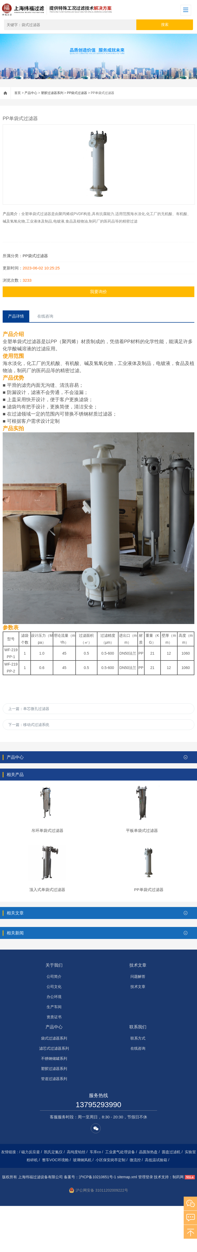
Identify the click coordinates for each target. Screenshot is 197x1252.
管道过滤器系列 (54, 1125)
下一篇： (28, 725)
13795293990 (98, 1151)
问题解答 (137, 1022)
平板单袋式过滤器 (142, 853)
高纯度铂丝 (76, 1198)
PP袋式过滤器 (77, 93)
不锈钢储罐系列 (54, 1104)
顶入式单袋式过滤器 (47, 935)
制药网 (178, 1223)
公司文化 (54, 1033)
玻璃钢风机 (82, 1206)
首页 (17, 93)
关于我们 (54, 1011)
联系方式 (137, 1084)
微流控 (135, 1206)
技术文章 (137, 1011)
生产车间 (54, 1053)
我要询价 (98, 291)
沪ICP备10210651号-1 (97, 1223)
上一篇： (28, 709)
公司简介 (54, 1022)
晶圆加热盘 (148, 1198)
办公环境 (54, 1043)
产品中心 (30, 93)
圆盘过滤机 (171, 1198)
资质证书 (54, 1063)
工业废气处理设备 (120, 1198)
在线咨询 (137, 1094)
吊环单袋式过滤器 (47, 853)
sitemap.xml (127, 1223)
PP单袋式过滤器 (148, 935)
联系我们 (137, 1073)
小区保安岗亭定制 (110, 1206)
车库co (95, 1198)
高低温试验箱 (156, 1206)
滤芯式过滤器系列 (54, 1094)
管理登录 (145, 1223)
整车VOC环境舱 (55, 1206)
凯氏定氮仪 (53, 1198)
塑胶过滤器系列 (52, 93)
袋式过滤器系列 (54, 1084)
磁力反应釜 (30, 1198)
